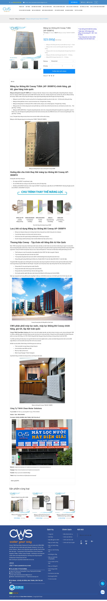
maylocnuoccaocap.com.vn (32, 467)
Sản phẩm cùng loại (19, 488)
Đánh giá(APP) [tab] (15, 480)
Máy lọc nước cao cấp (85, 535)
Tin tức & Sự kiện (79, 10)
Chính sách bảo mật (68, 539)
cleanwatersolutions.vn (45, 467)
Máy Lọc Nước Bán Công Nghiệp (97, 6)
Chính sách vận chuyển (69, 542)
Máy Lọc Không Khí (36, 10)
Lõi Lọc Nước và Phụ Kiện (25, 10)
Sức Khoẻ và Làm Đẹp (59, 10)
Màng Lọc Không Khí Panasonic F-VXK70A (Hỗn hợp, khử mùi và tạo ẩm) (65, 516)
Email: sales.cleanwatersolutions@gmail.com (35, 2)
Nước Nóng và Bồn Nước (47, 10)
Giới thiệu (28, 6)
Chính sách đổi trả (67, 537)
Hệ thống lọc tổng (84, 6)
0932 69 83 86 (17, 2)
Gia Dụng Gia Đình (69, 10)
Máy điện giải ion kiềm (37, 6)
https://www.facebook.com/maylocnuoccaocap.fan (27, 470)
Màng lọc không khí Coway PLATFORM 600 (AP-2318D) (19, 515)
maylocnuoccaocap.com (20, 467)
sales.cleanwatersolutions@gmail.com (23, 571)
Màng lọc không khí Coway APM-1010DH (42, 515)
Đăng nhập (90, 2)
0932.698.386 (17, 570)
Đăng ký (83, 2)
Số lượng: (45, 66)
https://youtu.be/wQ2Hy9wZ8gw (22, 472)
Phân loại (45, 61)
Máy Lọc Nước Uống (47, 6)
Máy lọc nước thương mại (72, 6)
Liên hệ (11, 560)
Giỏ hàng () (74, 2)
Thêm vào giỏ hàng (59, 71)
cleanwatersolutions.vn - (21, 573)
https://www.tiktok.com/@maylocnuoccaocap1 (25, 475)
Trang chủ (21, 6)
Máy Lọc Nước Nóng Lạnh (59, 6)
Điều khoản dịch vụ (68, 534)
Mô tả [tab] (12, 81)
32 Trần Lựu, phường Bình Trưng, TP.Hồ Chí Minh (28, 411)
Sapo (41, 597)
